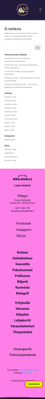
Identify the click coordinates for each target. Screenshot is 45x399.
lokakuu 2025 (10, 122)
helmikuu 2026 (10, 108)
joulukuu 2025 (10, 115)
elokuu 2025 (9, 130)
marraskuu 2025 (11, 119)
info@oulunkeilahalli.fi (22, 211)
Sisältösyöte (9, 153)
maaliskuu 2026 (11, 104)
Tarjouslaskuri (34, 384)
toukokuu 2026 (10, 97)
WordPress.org (10, 160)
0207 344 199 (22, 208)
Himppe (28, 372)
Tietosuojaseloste (22, 355)
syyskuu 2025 (10, 126)
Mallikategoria (10, 139)
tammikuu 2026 (11, 111)
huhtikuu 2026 (10, 100)
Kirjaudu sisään (11, 149)
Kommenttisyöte (11, 157)
